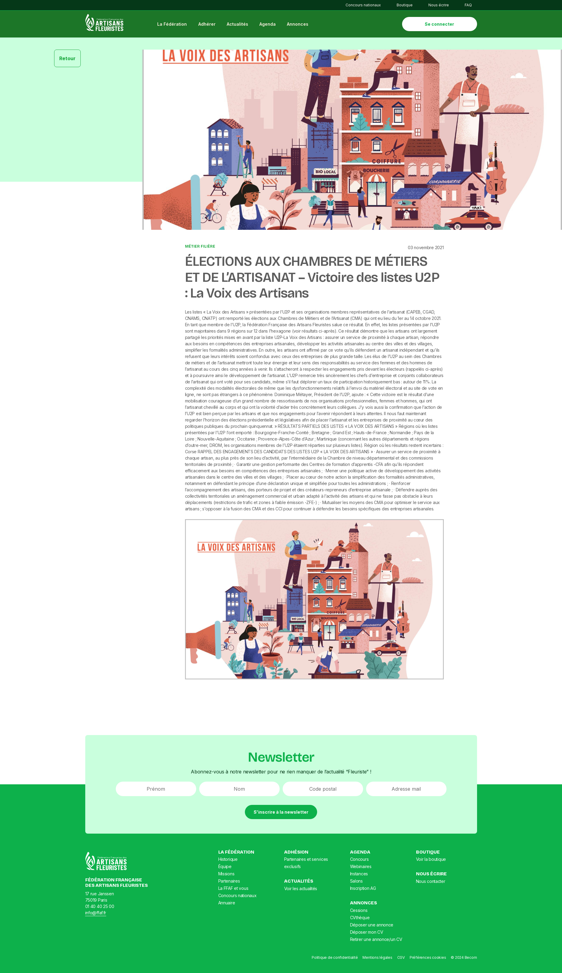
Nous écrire (438, 5)
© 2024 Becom (464, 959)
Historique (228, 861)
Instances (359, 876)
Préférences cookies (428, 959)
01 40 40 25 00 (99, 908)
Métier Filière (200, 249)
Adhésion (296, 854)
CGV (401, 959)
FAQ (468, 5)
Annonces (301, 25)
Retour (67, 60)
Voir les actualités (300, 890)
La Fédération (175, 25)
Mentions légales (377, 959)
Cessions (359, 912)
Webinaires (361, 868)
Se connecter (439, 25)
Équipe (225, 868)
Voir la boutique (431, 861)
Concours (359, 861)
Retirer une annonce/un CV (376, 941)
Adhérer (210, 25)
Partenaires (229, 883)
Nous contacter (430, 883)
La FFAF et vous (233, 890)
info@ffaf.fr (95, 914)
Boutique (405, 5)
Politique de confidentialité (335, 959)
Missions (226, 876)
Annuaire (226, 905)
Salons (356, 883)
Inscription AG (363, 890)
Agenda (270, 25)
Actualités (240, 25)
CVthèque (360, 919)
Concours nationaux (363, 5)
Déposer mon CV (366, 934)
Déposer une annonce (372, 926)
